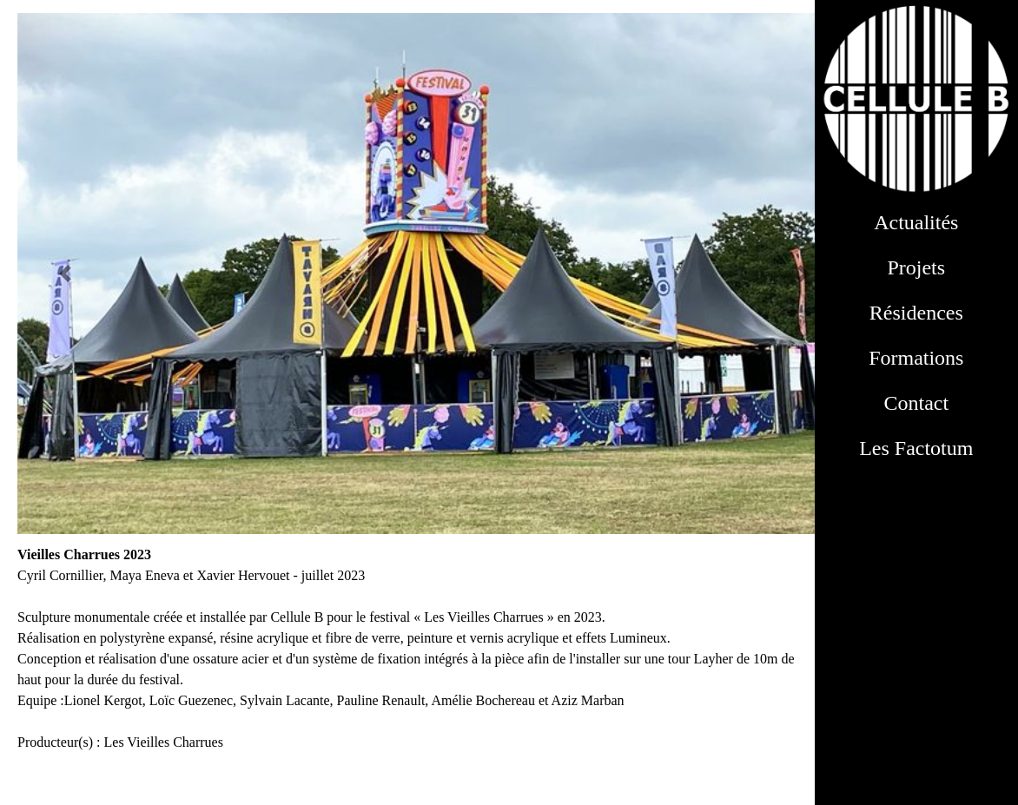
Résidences (916, 312)
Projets (916, 267)
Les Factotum (916, 448)
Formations (916, 357)
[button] (65, 273)
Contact (916, 403)
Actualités (916, 222)
